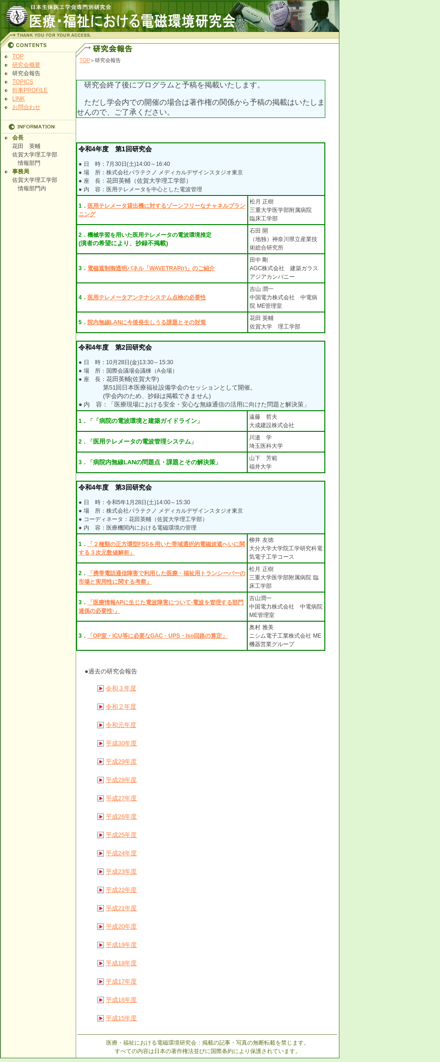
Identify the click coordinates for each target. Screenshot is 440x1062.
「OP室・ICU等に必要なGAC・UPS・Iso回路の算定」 (157, 636)
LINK (18, 98)
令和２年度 (121, 706)
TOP (18, 56)
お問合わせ (26, 107)
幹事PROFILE (29, 90)
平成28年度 (121, 779)
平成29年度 (121, 761)
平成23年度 (121, 871)
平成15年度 (121, 1018)
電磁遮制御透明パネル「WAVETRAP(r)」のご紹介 (151, 268)
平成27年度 (121, 798)
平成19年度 (121, 944)
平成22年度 (121, 889)
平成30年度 (121, 743)
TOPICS (22, 81)
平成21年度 (121, 908)
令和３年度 (121, 688)
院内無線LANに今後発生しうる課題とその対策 (146, 322)
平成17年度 (121, 981)
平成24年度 (121, 853)
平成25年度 (121, 834)
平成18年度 (121, 963)
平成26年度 (121, 816)
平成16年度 (121, 999)
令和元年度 (121, 724)
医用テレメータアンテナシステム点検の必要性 (146, 297)
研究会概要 (26, 65)
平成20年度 (121, 926)
